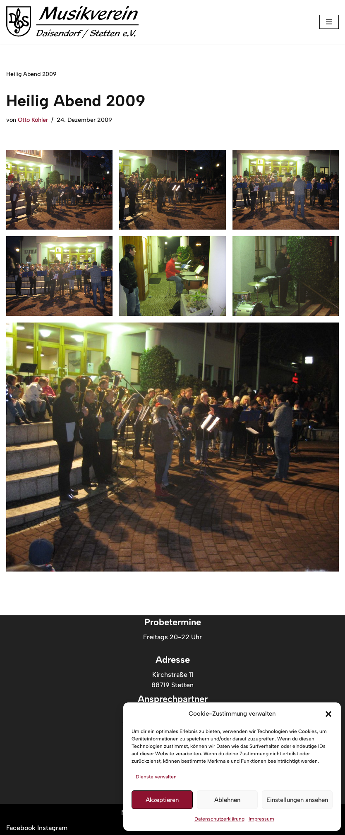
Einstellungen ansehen (297, 800)
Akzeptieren (162, 800)
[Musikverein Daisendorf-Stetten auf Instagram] (52, 828)
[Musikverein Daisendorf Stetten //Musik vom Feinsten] (72, 22)
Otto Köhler (33, 119)
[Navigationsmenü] (329, 22)
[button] (328, 714)
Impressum (261, 819)
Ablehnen (227, 800)
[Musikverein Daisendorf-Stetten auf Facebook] (21, 828)
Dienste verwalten (156, 777)
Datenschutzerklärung (219, 819)
